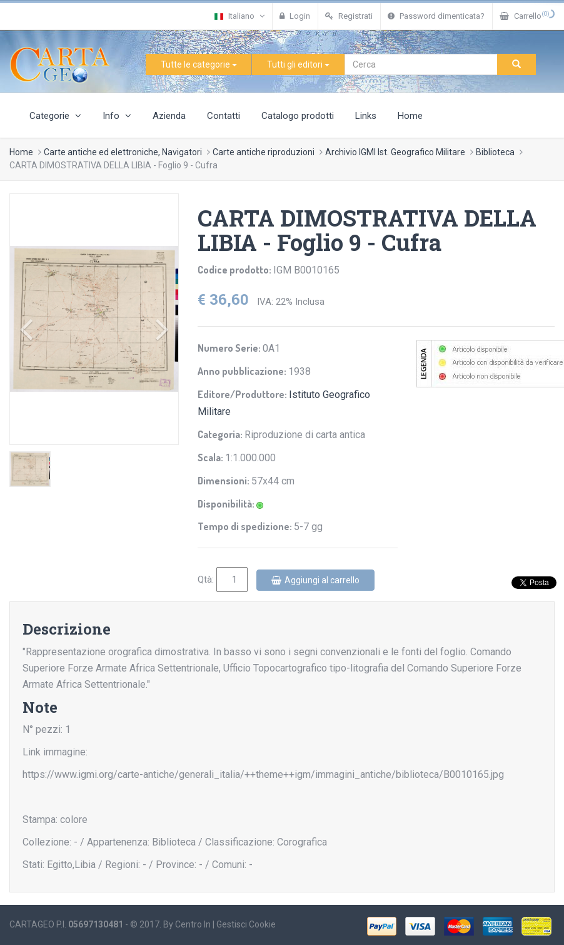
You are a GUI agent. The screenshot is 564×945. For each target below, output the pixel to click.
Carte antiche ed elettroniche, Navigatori (123, 152)
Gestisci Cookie (246, 924)
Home (410, 115)
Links (365, 115)
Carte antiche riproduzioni (264, 152)
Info (117, 115)
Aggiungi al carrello (315, 580)
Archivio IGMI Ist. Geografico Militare (395, 152)
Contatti (223, 115)
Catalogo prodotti (297, 115)
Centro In (193, 924)
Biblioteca (495, 152)
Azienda (169, 115)
